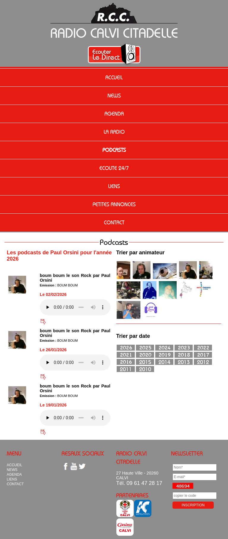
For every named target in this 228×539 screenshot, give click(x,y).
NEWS (114, 95)
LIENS (114, 186)
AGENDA (114, 114)
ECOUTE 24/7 (114, 168)
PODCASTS (114, 150)
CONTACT (114, 222)
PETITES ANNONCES (114, 204)
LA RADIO (114, 132)
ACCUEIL (114, 77)
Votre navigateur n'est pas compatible (75, 307)
